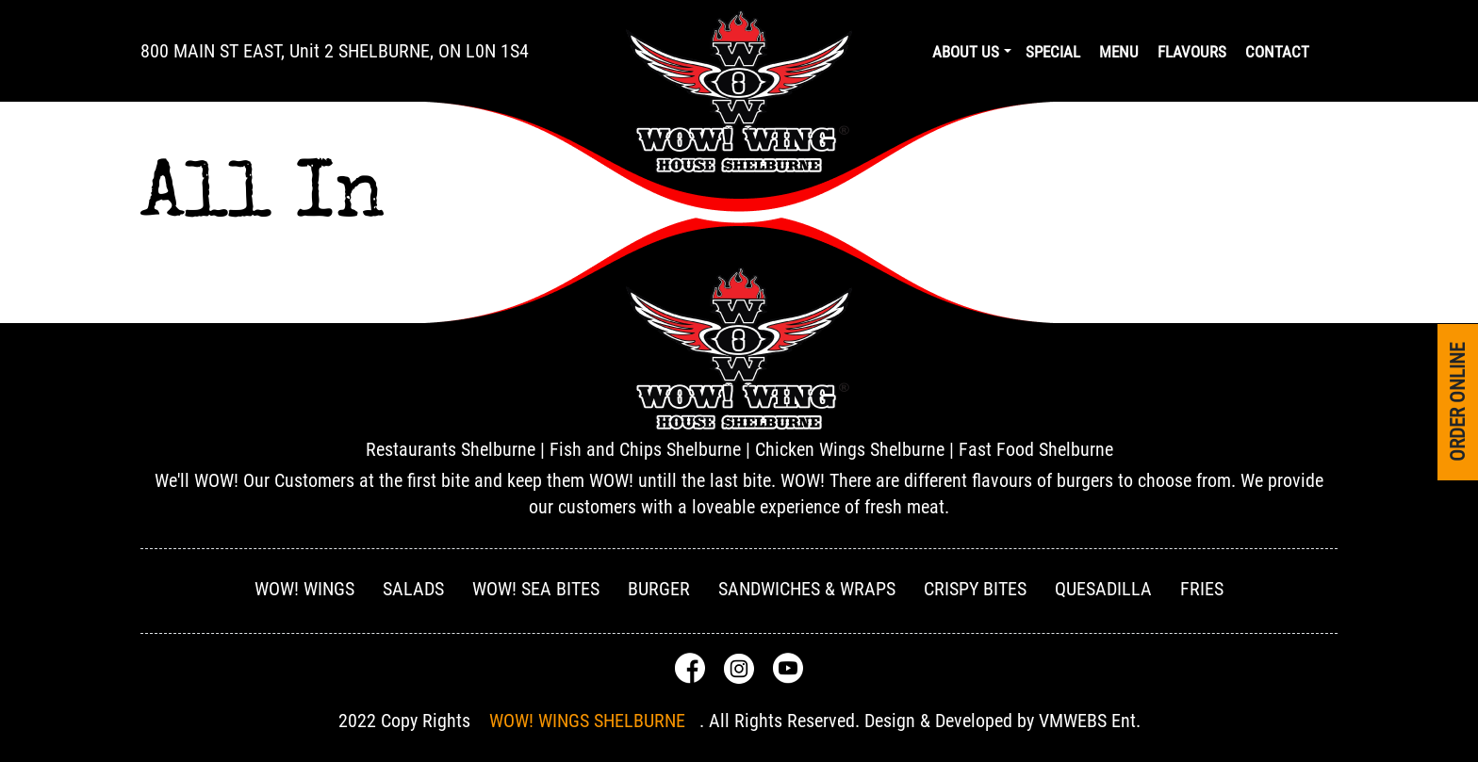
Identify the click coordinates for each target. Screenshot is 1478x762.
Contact (1277, 51)
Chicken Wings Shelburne (849, 449)
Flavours (1192, 51)
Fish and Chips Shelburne (645, 449)
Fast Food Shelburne (1036, 449)
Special (1053, 51)
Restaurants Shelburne (450, 449)
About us (965, 51)
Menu (1119, 51)
